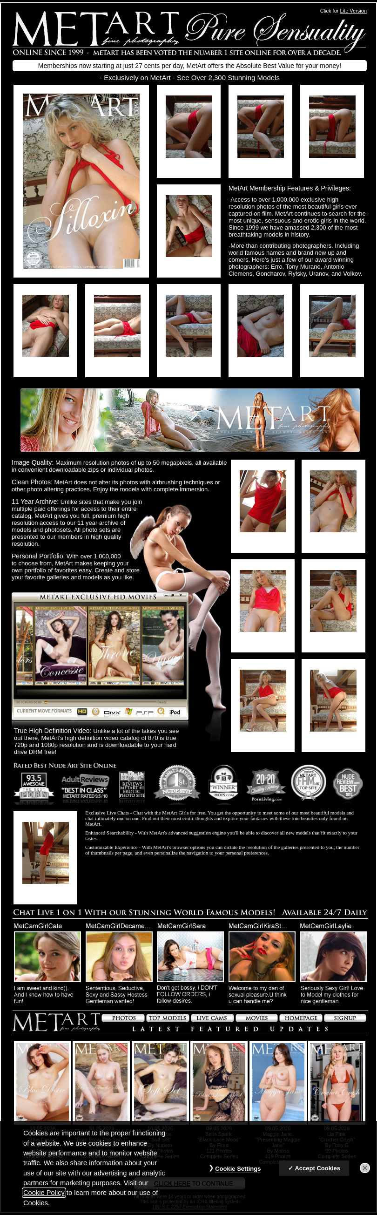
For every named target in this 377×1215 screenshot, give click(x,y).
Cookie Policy (44, 1195)
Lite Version (353, 11)
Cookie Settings (238, 1171)
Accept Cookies (317, 1170)
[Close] (365, 1171)
